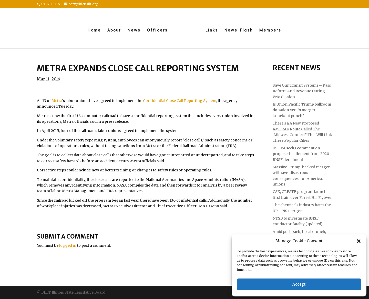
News (134, 30)
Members (270, 30)
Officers (157, 30)
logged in (67, 245)
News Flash (238, 30)
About (114, 30)
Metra (57, 100)
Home (94, 30)
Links (212, 30)
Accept (299, 284)
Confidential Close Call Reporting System (179, 100)
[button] (358, 241)
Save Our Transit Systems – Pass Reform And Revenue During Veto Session (302, 91)
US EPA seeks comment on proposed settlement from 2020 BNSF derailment (301, 154)
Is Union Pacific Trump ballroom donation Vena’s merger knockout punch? (302, 110)
